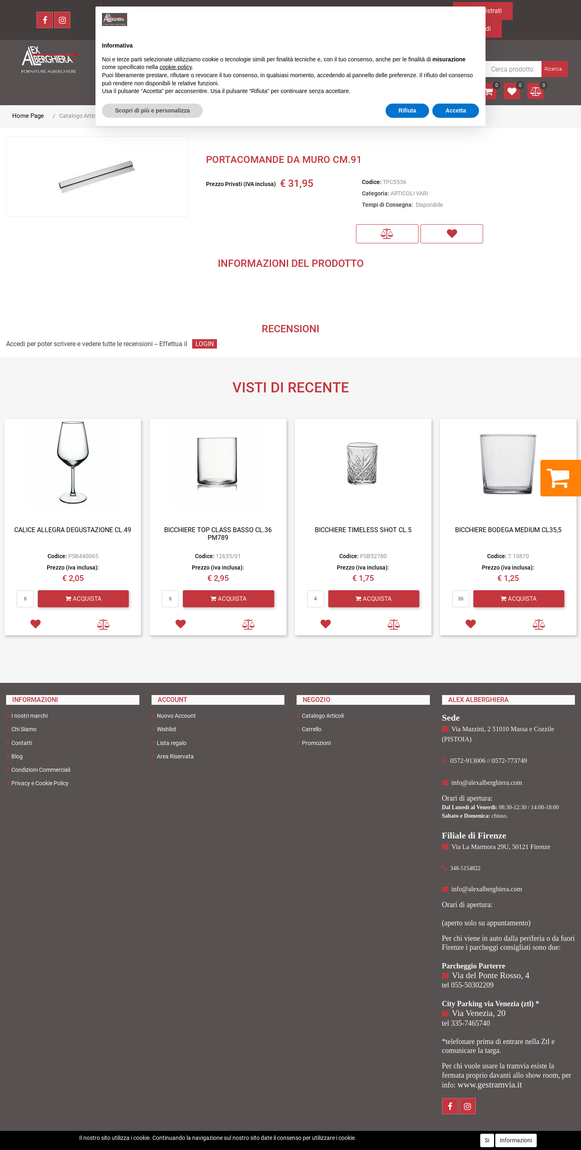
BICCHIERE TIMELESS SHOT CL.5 (363, 530)
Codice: (372, 182)
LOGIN (204, 344)
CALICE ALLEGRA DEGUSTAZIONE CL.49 (72, 530)
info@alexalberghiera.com (486, 782)
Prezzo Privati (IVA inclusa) (241, 184)
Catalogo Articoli (80, 116)
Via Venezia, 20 (478, 1013)
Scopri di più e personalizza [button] (152, 110)
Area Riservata (173, 756)
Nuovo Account (174, 715)
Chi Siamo (21, 729)
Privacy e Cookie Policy (37, 783)
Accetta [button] (455, 110)
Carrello (309, 729)
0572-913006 (468, 761)
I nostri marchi (27, 715)
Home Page (28, 115)
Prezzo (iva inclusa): (73, 567)
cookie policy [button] (176, 67)
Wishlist (164, 729)
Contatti (19, 742)
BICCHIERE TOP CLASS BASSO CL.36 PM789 (218, 533)
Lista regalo (169, 742)
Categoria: (375, 193)
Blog (14, 756)
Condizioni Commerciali (38, 769)
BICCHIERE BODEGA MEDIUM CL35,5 (508, 530)
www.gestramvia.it (489, 1084)
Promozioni (314, 742)
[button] (554, 69)
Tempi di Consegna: (387, 204)
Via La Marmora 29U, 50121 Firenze (500, 847)
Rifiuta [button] (407, 110)
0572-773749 (509, 761)
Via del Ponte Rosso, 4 (490, 975)
